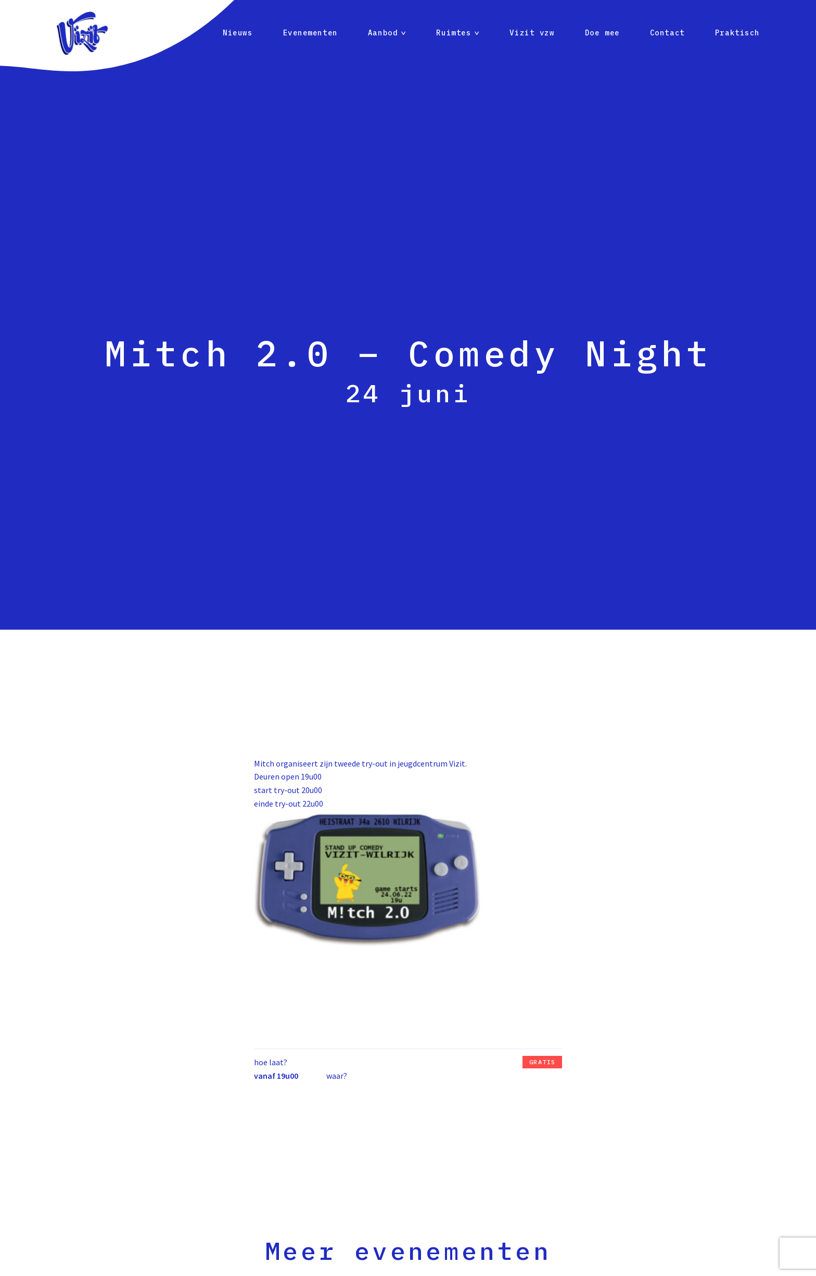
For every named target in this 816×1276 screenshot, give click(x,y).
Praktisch (737, 32)
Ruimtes (453, 32)
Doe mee (602, 32)
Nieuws (237, 32)
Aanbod (383, 32)
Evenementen (310, 32)
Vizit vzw (531, 32)
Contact (667, 32)
